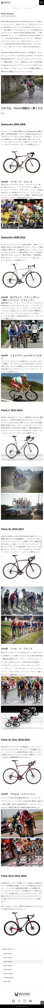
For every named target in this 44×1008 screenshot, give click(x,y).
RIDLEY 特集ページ (9, 949)
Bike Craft (7, 981)
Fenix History (8, 961)
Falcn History (8, 957)
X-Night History (8, 977)
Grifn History (8, 969)
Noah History (8, 953)
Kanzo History (8, 973)
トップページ (6, 8)
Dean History (8, 965)
